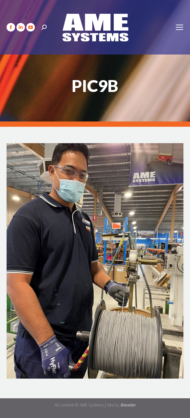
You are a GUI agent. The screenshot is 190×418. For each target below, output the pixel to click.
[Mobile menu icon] (179, 27)
